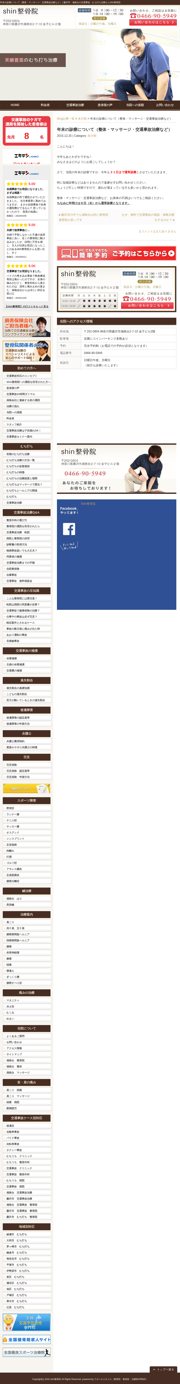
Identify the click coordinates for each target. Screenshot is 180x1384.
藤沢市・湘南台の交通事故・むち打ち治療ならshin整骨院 (92, 2)
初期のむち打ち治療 (18, 454)
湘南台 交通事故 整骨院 (21, 1204)
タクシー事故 (14, 1150)
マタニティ (12, 1000)
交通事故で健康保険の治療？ (23, 610)
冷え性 (10, 1006)
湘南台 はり (14, 898)
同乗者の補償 (14, 556)
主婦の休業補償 (15, 664)
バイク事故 (12, 1137)
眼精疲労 (11, 1108)
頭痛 (9, 964)
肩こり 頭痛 (14, 1090)
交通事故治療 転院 (18, 532)
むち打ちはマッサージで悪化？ (24, 484)
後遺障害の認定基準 (18, 717)
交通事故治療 (14, 502)
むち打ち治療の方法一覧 (20, 460)
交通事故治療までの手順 (20, 562)
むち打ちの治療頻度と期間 (21, 478)
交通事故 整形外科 (18, 1174)
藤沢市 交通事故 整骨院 (21, 1210)
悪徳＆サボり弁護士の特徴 (21, 747)
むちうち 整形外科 (18, 1162)
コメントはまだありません (158, 231)
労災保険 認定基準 (18, 770)
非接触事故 (12, 640)
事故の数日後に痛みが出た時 (23, 628)
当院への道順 (14, 412)
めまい (10, 1018)
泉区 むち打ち (15, 1276)
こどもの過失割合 (16, 694)
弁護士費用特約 (15, 741)
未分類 (82, 118)
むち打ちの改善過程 (18, 466)
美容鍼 (10, 904)
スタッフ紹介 (14, 424)
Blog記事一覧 (66, 118)
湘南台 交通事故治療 (19, 1192)
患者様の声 (12, 388)
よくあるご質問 (15, 1036)
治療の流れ (12, 406)
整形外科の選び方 (16, 520)
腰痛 (9, 946)
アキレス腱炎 (14, 869)
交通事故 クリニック (19, 1168)
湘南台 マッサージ (18, 1072)
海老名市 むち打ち (18, 1258)
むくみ (10, 1012)
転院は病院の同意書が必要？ (23, 604)
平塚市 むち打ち (16, 1264)
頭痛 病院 (12, 1102)
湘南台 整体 (14, 1066)
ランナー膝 (12, 814)
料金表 (10, 418)
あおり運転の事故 (16, 634)
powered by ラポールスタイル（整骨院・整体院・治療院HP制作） (115, 1379)
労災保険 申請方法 (18, 776)
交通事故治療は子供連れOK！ (23, 430)
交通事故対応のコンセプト (21, 375)
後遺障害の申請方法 (18, 723)
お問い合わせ (14, 1042)
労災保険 (11, 764)
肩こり (10, 922)
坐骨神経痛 (12, 952)
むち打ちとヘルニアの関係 (21, 490)
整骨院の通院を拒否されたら (23, 526)
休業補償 (11, 658)
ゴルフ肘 (11, 862)
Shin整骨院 (88, 503)
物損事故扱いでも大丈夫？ (21, 550)
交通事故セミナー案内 (19, 436)
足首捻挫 (11, 844)
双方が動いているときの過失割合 (25, 700)
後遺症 (10, 1125)
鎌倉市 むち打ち (16, 1252)
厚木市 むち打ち (16, 1301)
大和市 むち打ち (16, 1240)
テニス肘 (11, 820)
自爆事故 (11, 574)
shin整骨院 (55, 1379)
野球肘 (10, 808)
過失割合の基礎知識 (18, 688)
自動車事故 (12, 1131)
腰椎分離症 (12, 881)
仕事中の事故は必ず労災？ (21, 616)
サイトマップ (14, 1054)
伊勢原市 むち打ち (18, 1270)
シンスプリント (15, 838)
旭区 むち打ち (15, 1289)
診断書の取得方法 (16, 544)
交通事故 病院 (15, 1186)
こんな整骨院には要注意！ (21, 598)
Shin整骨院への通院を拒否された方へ (28, 381)
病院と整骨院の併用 (18, 538)
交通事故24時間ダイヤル (20, 394)
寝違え (10, 970)
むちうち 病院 (15, 1180)
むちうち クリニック (19, 1156)
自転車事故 (12, 1144)
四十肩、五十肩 (15, 928)
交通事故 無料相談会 (19, 580)
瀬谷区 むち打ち (16, 1282)
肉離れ (10, 850)
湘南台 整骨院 (15, 1060)
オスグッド (12, 832)
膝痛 (9, 958)
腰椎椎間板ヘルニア (18, 934)
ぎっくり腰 (12, 976)
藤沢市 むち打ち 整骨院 (21, 1216)
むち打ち (11, 496)
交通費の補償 (14, 670)
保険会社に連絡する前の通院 (23, 400)
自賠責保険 (12, 568)
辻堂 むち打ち (15, 1307)
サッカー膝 (12, 826)
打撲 (9, 856)
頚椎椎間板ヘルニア (18, 940)
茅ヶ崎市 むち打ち (18, 1246)
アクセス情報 (14, 1048)
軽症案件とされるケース (20, 622)
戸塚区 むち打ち (16, 1295)
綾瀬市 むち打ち (16, 1234)
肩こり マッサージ (18, 1096)
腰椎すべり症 (14, 982)
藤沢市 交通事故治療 (19, 1198)
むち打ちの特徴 (15, 472)
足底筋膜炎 (12, 875)
